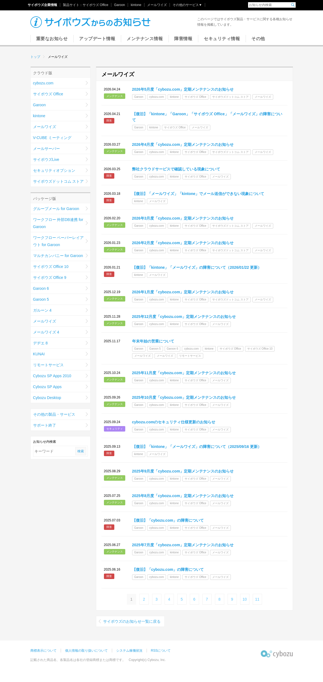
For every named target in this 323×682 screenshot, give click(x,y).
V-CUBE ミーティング (52, 137)
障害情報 (183, 38)
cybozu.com (43, 83)
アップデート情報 (97, 38)
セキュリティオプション (54, 170)
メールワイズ (157, 5)
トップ (35, 57)
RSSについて (161, 651)
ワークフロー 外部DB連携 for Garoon (58, 223)
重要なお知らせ (52, 38)
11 (257, 599)
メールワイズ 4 (46, 332)
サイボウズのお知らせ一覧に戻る (132, 621)
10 (245, 599)
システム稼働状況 (129, 651)
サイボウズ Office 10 (51, 266)
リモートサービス (48, 365)
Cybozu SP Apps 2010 (52, 376)
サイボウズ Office (95, 5)
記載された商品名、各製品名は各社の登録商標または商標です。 (78, 660)
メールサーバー (46, 148)
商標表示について (43, 651)
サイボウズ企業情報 (42, 5)
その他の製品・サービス (54, 414)
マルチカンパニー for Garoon (58, 255)
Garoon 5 (41, 299)
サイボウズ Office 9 (49, 277)
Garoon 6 (41, 288)
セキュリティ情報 (222, 38)
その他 (258, 38)
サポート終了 (44, 425)
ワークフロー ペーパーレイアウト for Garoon (58, 241)
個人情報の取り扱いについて (86, 651)
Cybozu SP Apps (47, 387)
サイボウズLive (46, 159)
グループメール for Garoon (56, 208)
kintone (136, 5)
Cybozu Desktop (47, 397)
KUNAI (39, 354)
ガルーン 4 (42, 310)
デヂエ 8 (40, 343)
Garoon (119, 5)
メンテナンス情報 (145, 38)
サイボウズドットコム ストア (58, 181)
